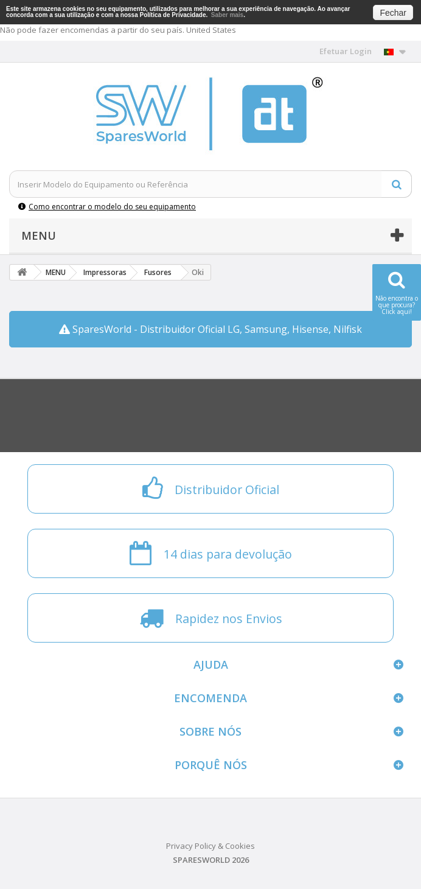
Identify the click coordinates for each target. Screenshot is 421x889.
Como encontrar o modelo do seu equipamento (107, 206)
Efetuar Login (345, 51)
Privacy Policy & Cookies (210, 845)
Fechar (393, 13)
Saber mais (227, 15)
